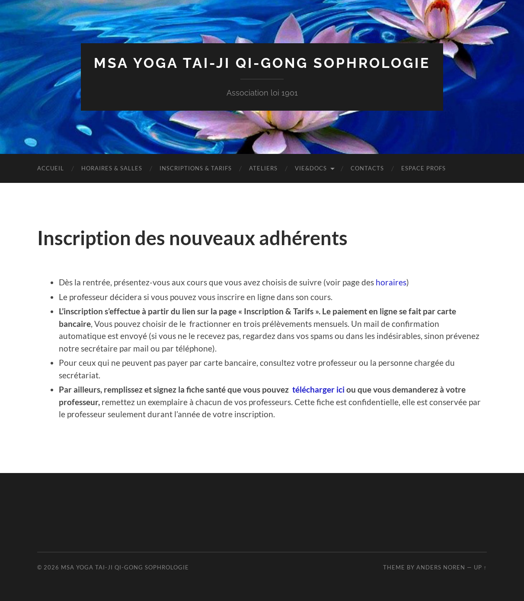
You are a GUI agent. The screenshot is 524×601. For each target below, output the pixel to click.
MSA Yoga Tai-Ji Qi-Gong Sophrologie (262, 63)
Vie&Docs (311, 168)
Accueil (50, 168)
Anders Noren (440, 567)
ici (340, 389)
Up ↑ (480, 567)
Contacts (367, 168)
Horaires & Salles (111, 168)
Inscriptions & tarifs (196, 168)
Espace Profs (423, 168)
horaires (391, 282)
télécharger (314, 389)
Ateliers (263, 168)
